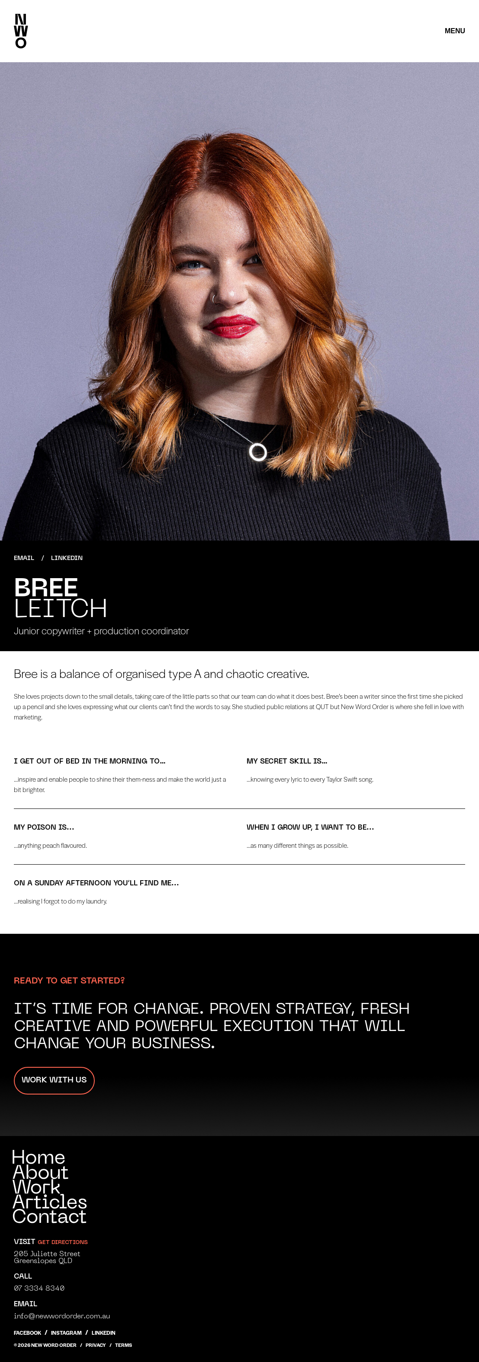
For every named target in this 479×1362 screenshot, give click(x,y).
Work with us (54, 1080)
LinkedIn (67, 558)
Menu (455, 31)
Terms (123, 1344)
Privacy (96, 1344)
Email (24, 558)
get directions (63, 1242)
